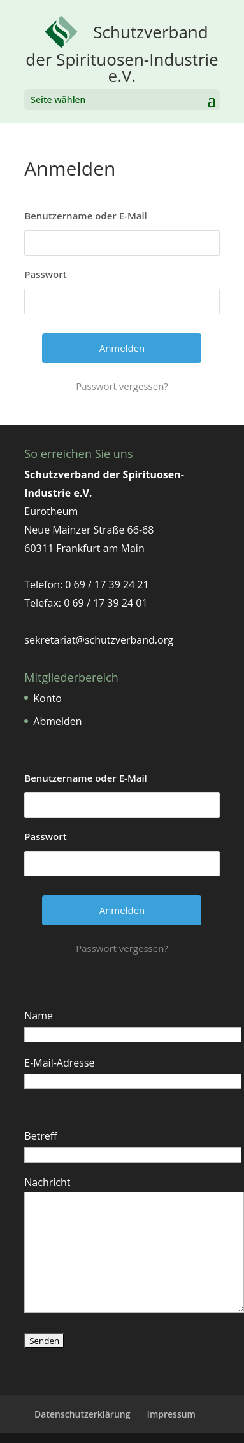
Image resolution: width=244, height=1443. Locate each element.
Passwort (45, 274)
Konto (47, 698)
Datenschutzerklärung (82, 1414)
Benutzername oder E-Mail (85, 215)
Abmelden (57, 721)
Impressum (171, 1414)
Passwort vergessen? (122, 386)
